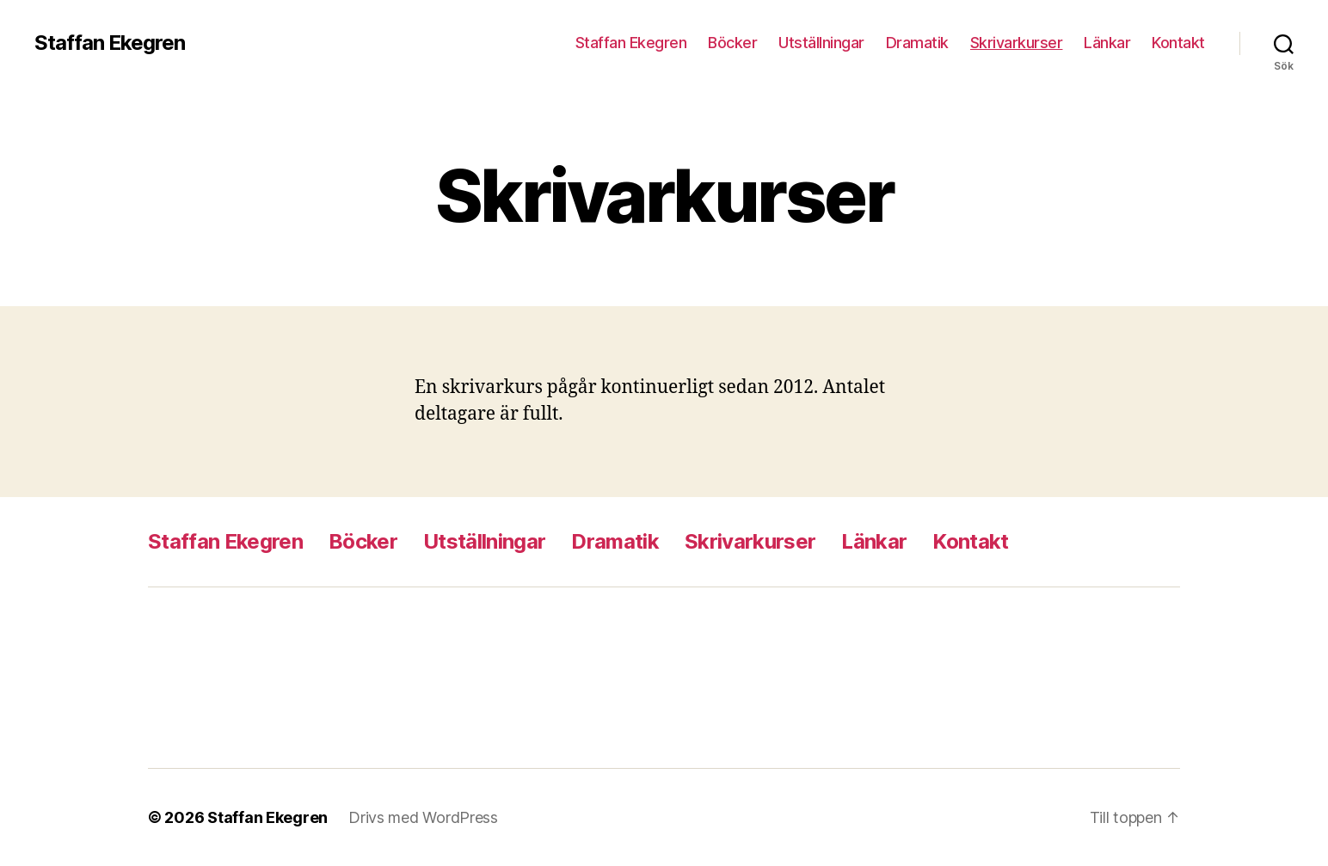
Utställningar (821, 43)
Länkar (1107, 43)
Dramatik (917, 43)
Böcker (732, 43)
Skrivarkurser (1016, 43)
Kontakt (1178, 43)
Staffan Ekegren (109, 43)
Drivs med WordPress (423, 817)
